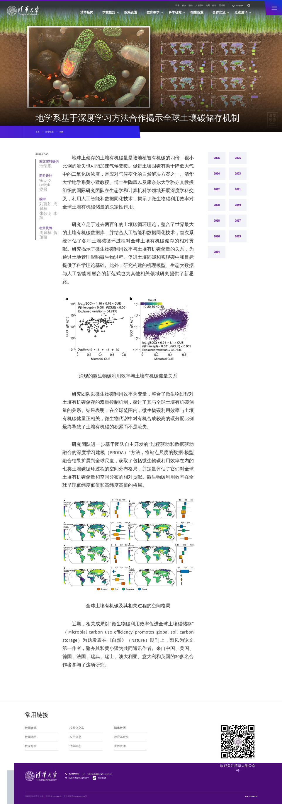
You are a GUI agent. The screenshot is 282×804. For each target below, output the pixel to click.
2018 (217, 221)
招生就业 (197, 12)
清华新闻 (86, 12)
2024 (217, 174)
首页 (37, 131)
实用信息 (75, 737)
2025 (238, 158)
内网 (208, 5)
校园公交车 (76, 728)
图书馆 (222, 5)
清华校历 (120, 728)
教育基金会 (121, 737)
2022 (217, 190)
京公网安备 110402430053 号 (75, 796)
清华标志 (75, 746)
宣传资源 (120, 746)
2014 (217, 253)
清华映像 (49, 131)
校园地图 (31, 737)
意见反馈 (102, 778)
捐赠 (190, 5)
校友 (184, 5)
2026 (217, 158)
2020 (217, 205)
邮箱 (214, 5)
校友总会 (31, 746)
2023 (61, 131)
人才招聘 (199, 5)
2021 (238, 190)
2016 (217, 237)
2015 (238, 237)
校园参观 (31, 728)
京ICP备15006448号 (53, 796)
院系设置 (130, 12)
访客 (177, 5)
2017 (238, 221)
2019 (238, 205)
